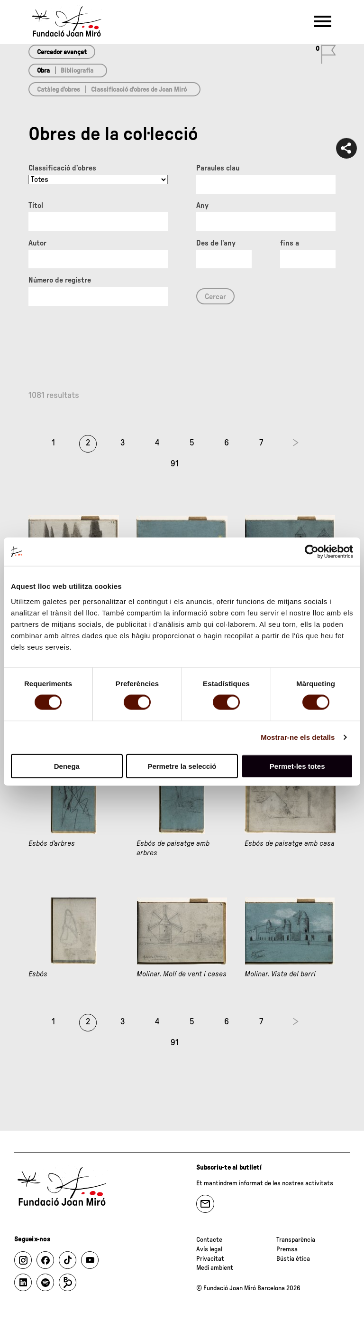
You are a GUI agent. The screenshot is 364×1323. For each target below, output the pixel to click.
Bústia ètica (293, 1259)
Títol (35, 205)
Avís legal (209, 1249)
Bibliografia (77, 70)
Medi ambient (214, 1268)
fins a (289, 243)
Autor (37, 243)
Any (202, 205)
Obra (43, 70)
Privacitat (210, 1259)
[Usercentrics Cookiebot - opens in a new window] (311, 552)
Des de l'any (216, 243)
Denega (67, 766)
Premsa (287, 1249)
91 (175, 464)
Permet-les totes (297, 766)
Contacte (209, 1240)
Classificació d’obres (62, 168)
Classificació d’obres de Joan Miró (139, 89)
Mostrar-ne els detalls (298, 737)
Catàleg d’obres (58, 89)
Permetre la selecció (181, 766)
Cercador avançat (62, 52)
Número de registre (59, 280)
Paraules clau (217, 168)
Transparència (295, 1240)
